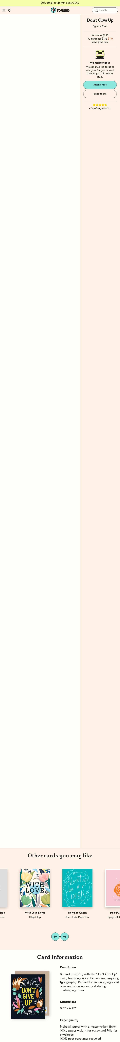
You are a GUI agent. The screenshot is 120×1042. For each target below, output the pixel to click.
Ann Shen (101, 26)
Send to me (100, 94)
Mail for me (100, 85)
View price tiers (100, 42)
